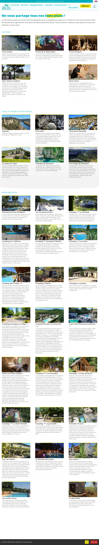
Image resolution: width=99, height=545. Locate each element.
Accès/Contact (60, 5)
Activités (15, 5)
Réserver (85, 6)
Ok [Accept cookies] (87, 542)
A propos (49, 5)
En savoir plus (26, 542)
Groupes (24, 5)
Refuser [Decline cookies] (94, 542)
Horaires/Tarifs (36, 5)
